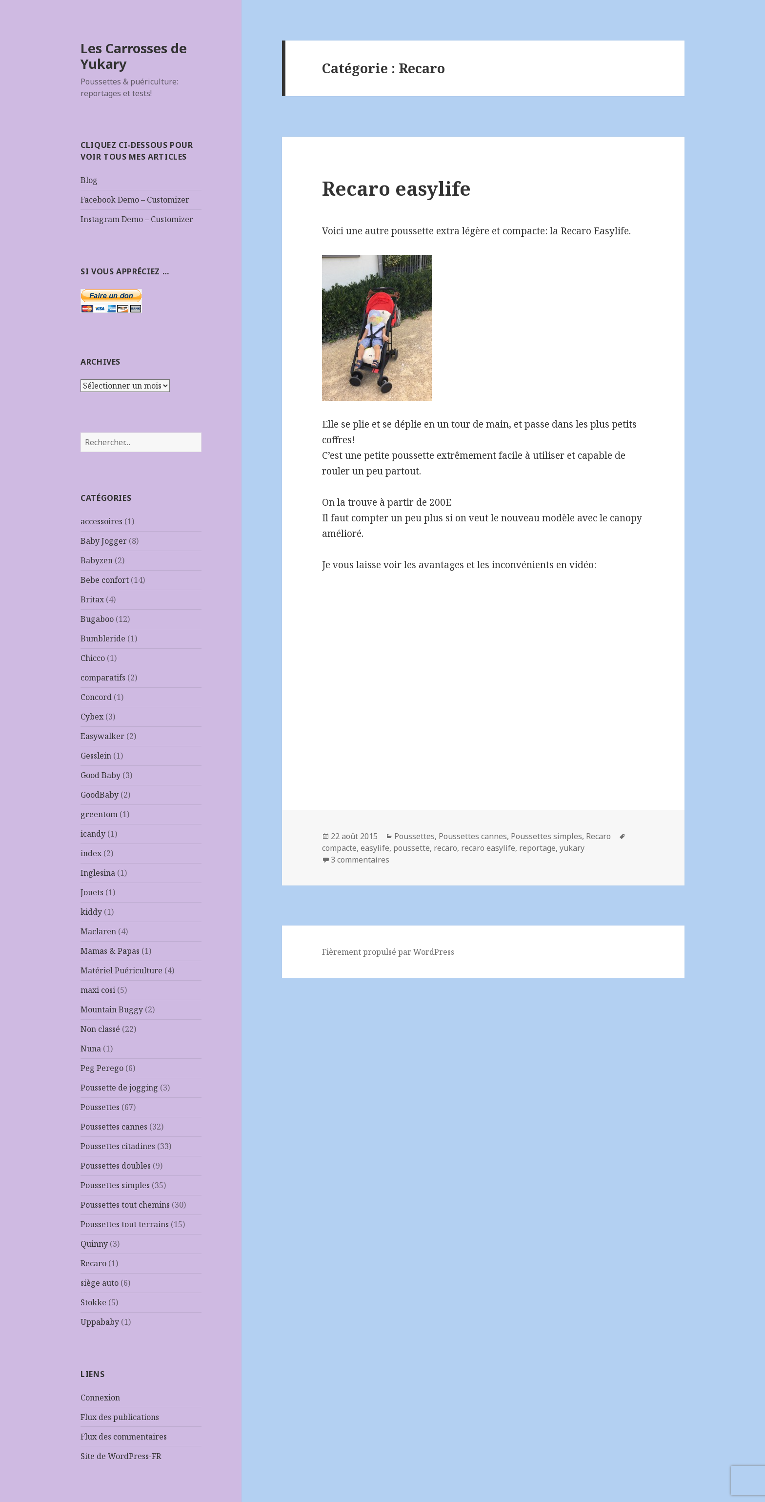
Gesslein (96, 755)
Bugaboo (97, 619)
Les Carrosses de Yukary (134, 56)
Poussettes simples (115, 1185)
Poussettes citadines (118, 1146)
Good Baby (101, 775)
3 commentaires (360, 859)
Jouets (92, 892)
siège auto (100, 1282)
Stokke (93, 1302)
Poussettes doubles (116, 1165)
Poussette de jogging (119, 1087)
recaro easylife (488, 848)
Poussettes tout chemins (125, 1204)
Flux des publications (120, 1417)
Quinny (94, 1243)
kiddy (91, 911)
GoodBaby (100, 794)
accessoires (101, 521)
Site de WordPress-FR (121, 1456)
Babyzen (97, 560)
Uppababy (100, 1322)
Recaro (93, 1263)
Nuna (91, 1048)
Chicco (93, 658)
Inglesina (98, 872)
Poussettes (100, 1107)
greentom (99, 814)
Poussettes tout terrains (125, 1224)
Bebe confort (105, 580)
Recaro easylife (396, 188)
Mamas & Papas (110, 951)
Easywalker (102, 736)
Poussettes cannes (114, 1126)
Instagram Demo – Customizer (137, 219)
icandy (93, 833)
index (91, 853)
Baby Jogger (104, 540)
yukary (572, 848)
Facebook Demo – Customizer (135, 199)
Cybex (92, 716)
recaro (445, 848)
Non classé (100, 1029)
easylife (375, 848)
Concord (96, 697)
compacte (339, 848)
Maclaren (98, 931)
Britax (92, 599)
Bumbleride (103, 638)
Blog (89, 180)
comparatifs (103, 677)
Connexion (100, 1397)
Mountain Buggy (112, 1009)
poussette (411, 848)
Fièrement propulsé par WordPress (388, 951)
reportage (537, 848)
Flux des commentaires (124, 1436)
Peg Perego (102, 1068)
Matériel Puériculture (121, 970)
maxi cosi (98, 990)
